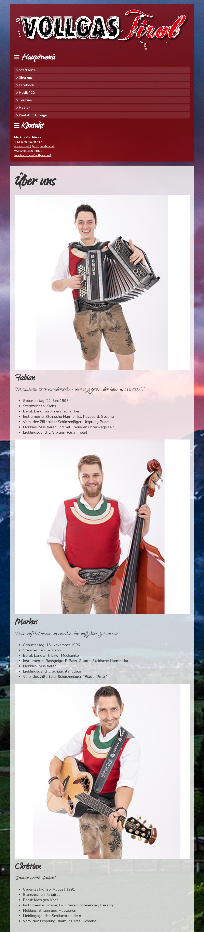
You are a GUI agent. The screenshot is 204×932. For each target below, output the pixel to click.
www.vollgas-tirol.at (29, 151)
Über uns (26, 77)
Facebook (26, 85)
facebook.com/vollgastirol (32, 155)
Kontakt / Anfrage (33, 115)
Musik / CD (27, 92)
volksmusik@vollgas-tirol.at (34, 146)
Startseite (27, 70)
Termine (25, 100)
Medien (24, 107)
